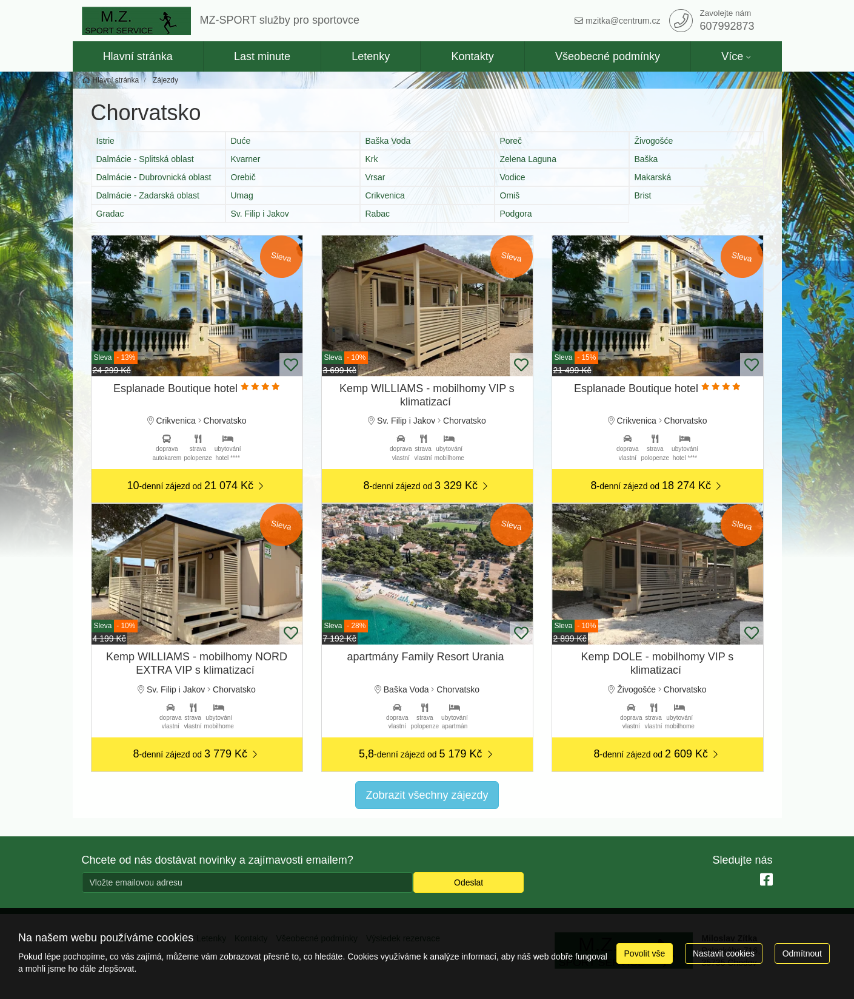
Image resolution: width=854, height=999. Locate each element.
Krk (371, 159)
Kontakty (473, 56)
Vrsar (375, 177)
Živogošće (654, 141)
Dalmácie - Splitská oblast (145, 159)
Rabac (377, 213)
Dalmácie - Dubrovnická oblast (154, 177)
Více (732, 56)
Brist (643, 195)
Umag (242, 195)
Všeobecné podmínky (607, 56)
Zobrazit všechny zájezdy (426, 795)
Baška (646, 159)
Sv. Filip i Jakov (260, 213)
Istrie (105, 141)
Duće (241, 141)
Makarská (653, 177)
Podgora (516, 213)
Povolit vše (645, 953)
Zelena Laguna (528, 159)
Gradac (110, 213)
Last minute (262, 56)
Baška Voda (388, 141)
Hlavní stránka (138, 56)
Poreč (511, 141)
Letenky (371, 56)
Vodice (512, 177)
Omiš (510, 195)
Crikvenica (385, 195)
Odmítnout (802, 953)
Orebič (243, 177)
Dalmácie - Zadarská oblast (147, 195)
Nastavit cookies (724, 953)
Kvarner (246, 159)
